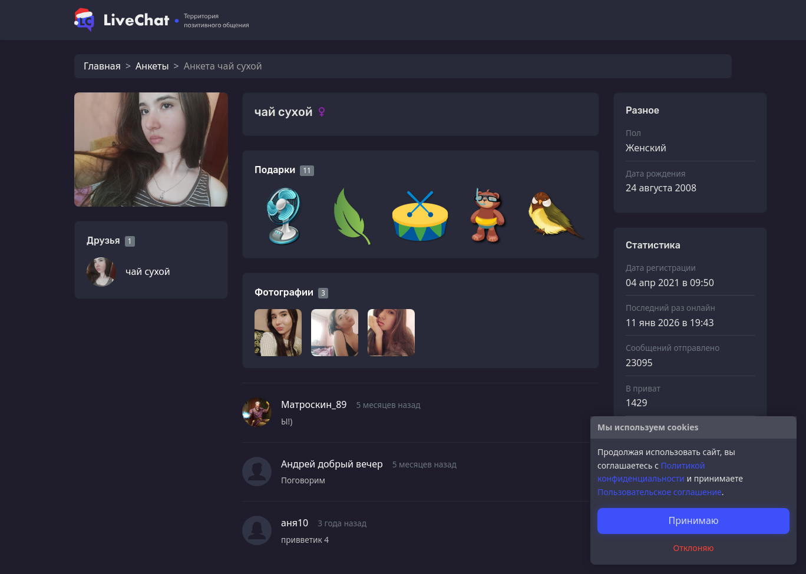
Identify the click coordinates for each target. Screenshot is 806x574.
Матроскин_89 (313, 404)
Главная (102, 65)
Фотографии (284, 292)
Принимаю (693, 520)
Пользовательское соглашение (659, 491)
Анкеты (152, 65)
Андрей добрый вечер (332, 463)
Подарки (275, 169)
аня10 (294, 522)
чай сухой (147, 271)
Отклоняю (693, 547)
